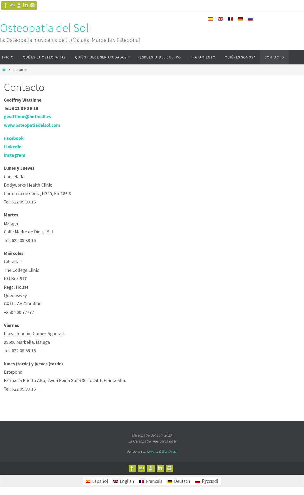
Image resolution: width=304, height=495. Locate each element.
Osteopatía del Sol (44, 27)
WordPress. (169, 451)
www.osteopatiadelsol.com (32, 125)
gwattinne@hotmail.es (27, 117)
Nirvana (152, 451)
